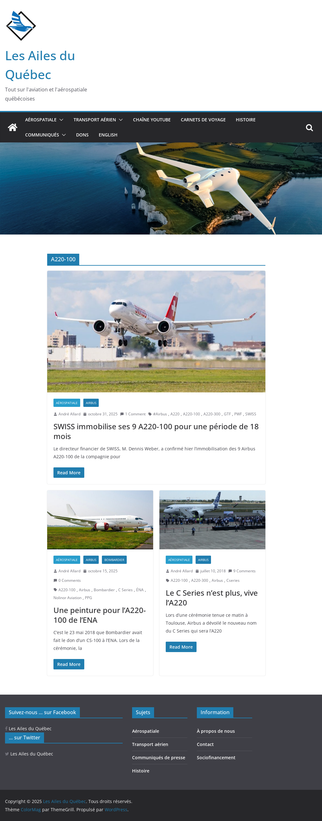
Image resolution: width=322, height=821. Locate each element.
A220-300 (211, 414)
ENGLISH (108, 135)
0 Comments (67, 580)
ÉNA (140, 590)
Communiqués (42, 135)
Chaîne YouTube (152, 120)
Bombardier (114, 560)
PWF (238, 414)
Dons (82, 135)
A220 (175, 414)
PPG (88, 597)
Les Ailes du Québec (28, 728)
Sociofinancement (216, 757)
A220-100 (191, 414)
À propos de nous (216, 731)
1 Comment (133, 414)
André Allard (69, 414)
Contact (205, 744)
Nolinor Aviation (67, 597)
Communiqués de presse (158, 757)
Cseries (233, 580)
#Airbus (160, 414)
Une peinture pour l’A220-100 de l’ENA (99, 615)
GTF (227, 414)
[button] (60, 119)
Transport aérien (95, 120)
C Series (125, 590)
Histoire (246, 120)
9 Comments (242, 571)
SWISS (250, 414)
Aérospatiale (41, 120)
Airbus (91, 403)
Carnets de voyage (203, 120)
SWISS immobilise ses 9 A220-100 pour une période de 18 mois (156, 431)
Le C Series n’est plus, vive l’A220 (212, 597)
